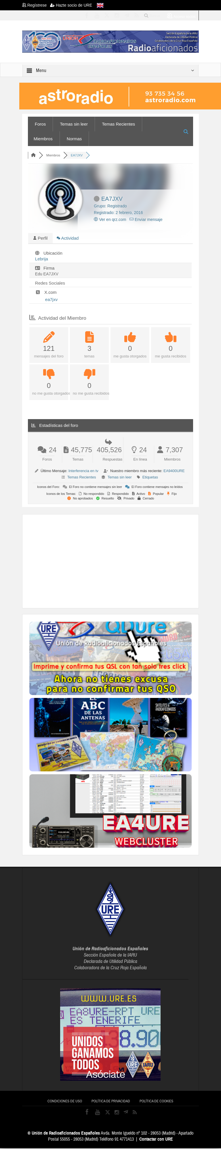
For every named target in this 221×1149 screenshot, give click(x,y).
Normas (74, 138)
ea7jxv (51, 300)
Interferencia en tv (83, 472)
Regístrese (36, 5)
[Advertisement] (125, 561)
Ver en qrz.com (110, 219)
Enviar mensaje (145, 219)
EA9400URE (174, 472)
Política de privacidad (111, 1102)
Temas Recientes (118, 124)
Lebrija (41, 259)
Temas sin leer (74, 124)
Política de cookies (156, 1102)
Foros (40, 124)
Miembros (43, 138)
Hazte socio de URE (71, 5)
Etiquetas (150, 478)
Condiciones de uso (64, 1102)
